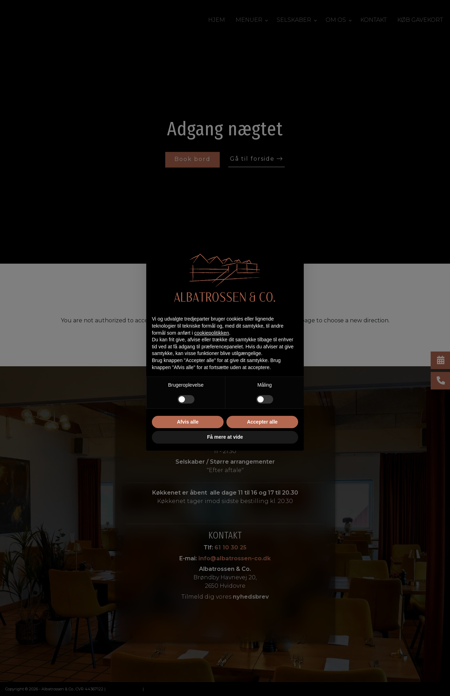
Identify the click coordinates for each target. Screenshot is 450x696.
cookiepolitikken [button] (211, 333)
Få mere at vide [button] (225, 437)
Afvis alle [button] (187, 422)
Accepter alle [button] (262, 422)
